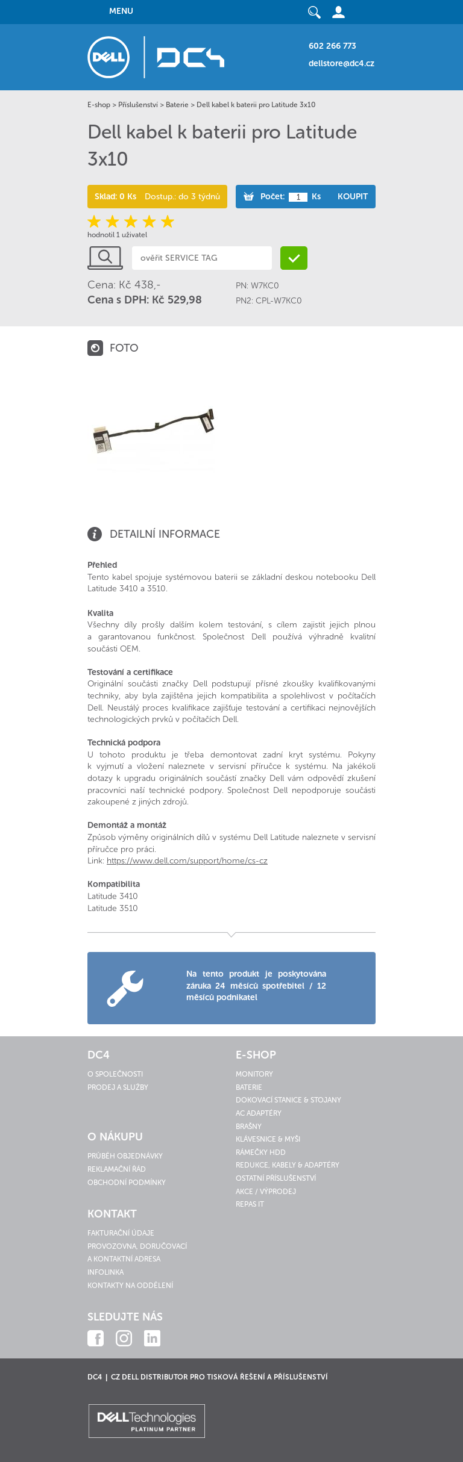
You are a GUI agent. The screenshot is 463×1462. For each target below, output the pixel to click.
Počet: (272, 196)
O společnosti (115, 1074)
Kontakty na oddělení (130, 1285)
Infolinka (105, 1272)
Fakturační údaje (120, 1233)
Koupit (353, 196)
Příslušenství (138, 105)
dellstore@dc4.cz (341, 63)
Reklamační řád (116, 1169)
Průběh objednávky (125, 1156)
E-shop (98, 105)
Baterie (177, 105)
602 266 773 (332, 46)
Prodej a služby (117, 1087)
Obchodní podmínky (126, 1182)
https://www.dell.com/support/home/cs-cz (187, 861)
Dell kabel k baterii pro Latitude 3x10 (256, 105)
